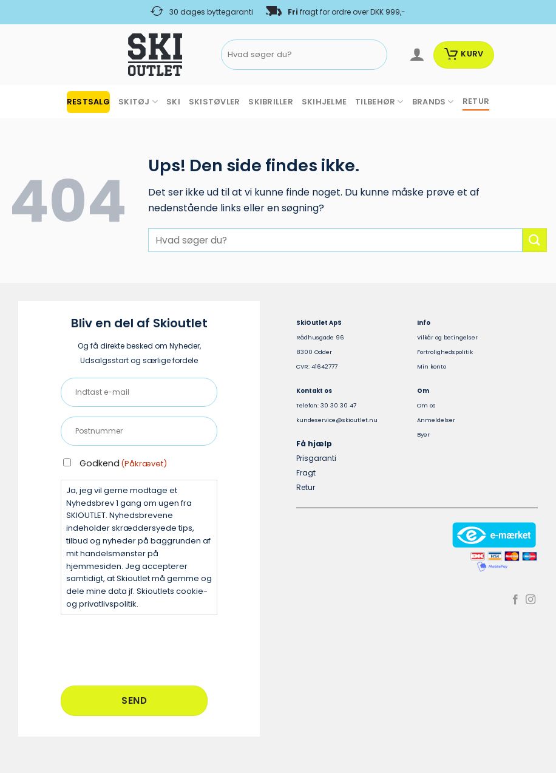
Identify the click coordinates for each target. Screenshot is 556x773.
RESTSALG (88, 102)
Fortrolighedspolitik (445, 352)
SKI (173, 102)
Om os (426, 405)
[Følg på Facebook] (515, 599)
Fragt (306, 473)
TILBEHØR (379, 101)
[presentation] (153, 648)
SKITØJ (138, 101)
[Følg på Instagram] (530, 599)
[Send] (375, 55)
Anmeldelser (436, 420)
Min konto (431, 366)
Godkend (123, 463)
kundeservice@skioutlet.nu (337, 420)
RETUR (476, 101)
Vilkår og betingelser (447, 337)
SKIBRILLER (270, 102)
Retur (305, 487)
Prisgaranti (316, 458)
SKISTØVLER (214, 102)
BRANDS (433, 101)
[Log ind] (416, 54)
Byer (423, 434)
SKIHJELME (324, 102)
